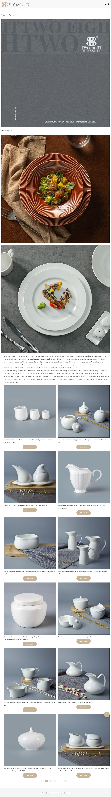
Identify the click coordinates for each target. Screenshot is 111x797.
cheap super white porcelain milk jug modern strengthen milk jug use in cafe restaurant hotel (81, 507)
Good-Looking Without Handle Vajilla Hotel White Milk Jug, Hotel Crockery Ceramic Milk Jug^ (28, 441)
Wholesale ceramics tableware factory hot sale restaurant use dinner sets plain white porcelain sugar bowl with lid (28, 770)
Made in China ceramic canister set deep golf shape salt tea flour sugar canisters (82, 637)
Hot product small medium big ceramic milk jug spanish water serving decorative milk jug (83, 573)
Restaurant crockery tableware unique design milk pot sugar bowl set (25, 505)
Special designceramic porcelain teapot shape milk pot (74, 702)
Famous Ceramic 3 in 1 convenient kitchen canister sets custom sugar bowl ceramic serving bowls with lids (83, 770)
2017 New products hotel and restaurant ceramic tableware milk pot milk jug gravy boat (29, 704)
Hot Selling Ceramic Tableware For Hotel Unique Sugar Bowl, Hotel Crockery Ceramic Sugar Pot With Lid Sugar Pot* (28, 638)
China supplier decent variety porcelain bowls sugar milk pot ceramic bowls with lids (83, 441)
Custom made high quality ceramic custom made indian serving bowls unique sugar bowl (30, 573)
